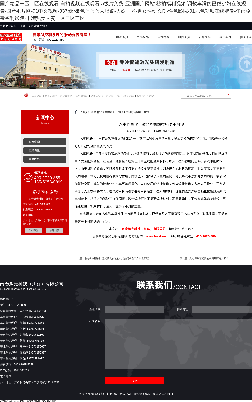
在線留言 (54, 230)
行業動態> (94, 112)
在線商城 (205, 37)
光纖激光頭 (97, 96)
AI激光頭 (37, 96)
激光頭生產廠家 (145, 96)
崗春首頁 (122, 37)
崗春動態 (34, 141)
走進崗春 (163, 37)
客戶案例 (225, 37)
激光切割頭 (51, 96)
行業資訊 (34, 150)
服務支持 (184, 37)
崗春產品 (143, 37)
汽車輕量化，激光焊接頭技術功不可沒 (125, 112)
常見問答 (34, 159)
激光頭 (109, 96)
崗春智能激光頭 (125, 96)
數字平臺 (246, 37)
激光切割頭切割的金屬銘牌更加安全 (209, 258)
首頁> (83, 112)
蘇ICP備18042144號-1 (159, 393)
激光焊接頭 (66, 96)
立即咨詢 (33, 230)
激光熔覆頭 (81, 96)
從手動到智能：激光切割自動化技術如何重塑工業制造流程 (117, 258)
